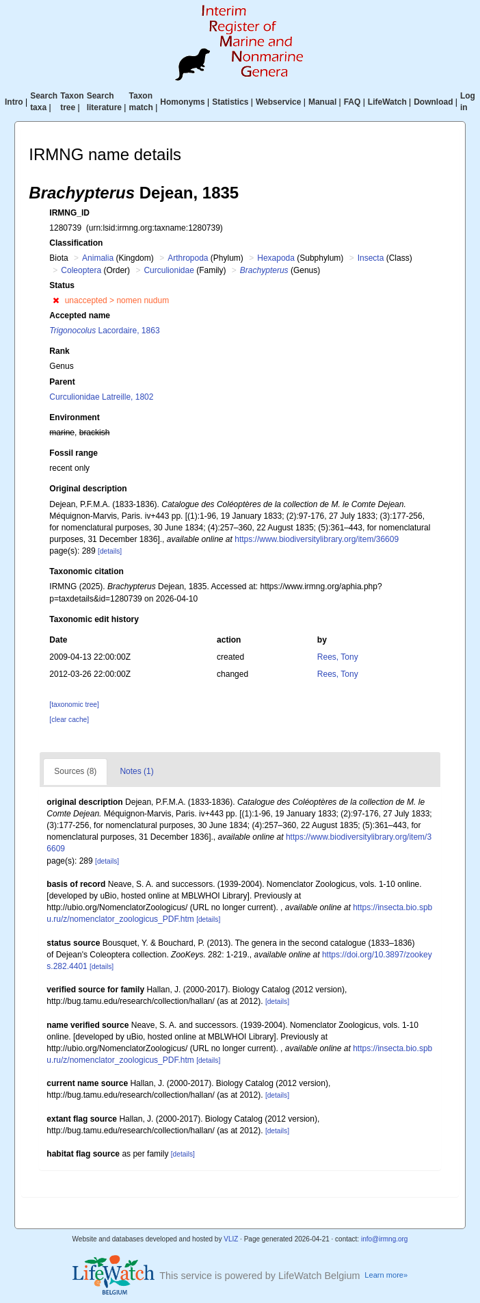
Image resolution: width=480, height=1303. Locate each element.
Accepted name (79, 315)
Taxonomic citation (86, 571)
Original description (87, 488)
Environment (74, 417)
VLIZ (231, 1239)
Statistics (230, 102)
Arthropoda (188, 258)
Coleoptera (81, 270)
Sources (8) (75, 771)
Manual (322, 102)
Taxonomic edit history (93, 619)
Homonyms (182, 102)
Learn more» (386, 1275)
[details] (110, 551)
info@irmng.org (384, 1239)
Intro (14, 102)
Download (433, 102)
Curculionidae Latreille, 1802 (101, 397)
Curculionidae (169, 270)
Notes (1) (136, 771)
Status (62, 285)
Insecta (371, 258)
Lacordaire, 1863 (104, 330)
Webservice (279, 102)
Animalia (98, 258)
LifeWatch (387, 102)
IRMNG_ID (69, 213)
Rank (59, 351)
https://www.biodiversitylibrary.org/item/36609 (317, 539)
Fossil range (73, 453)
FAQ (352, 102)
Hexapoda (276, 258)
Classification (76, 243)
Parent (62, 382)
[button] (55, 300)
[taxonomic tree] (73, 704)
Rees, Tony (337, 657)
